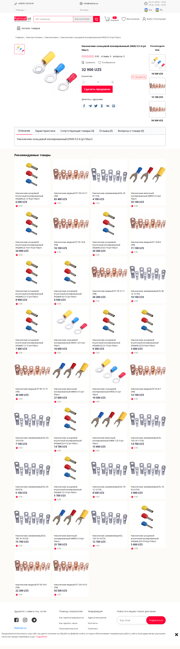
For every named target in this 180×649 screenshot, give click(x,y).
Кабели (37, 24)
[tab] (24, 134)
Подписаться (156, 623)
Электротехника (58, 24)
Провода (45, 24)
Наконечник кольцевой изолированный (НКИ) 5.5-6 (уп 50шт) (91, 40)
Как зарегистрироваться (71, 621)
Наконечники (51, 40)
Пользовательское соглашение (68, 633)
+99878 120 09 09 (26, 3)
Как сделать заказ (68, 626)
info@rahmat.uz (91, 3)
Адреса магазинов (97, 621)
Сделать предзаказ (97, 92)
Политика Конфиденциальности (99, 633)
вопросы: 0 (119, 59)
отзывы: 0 (106, 59)
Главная (20, 40)
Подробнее (41, 646)
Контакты (84, 10)
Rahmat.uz (20, 631)
